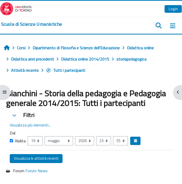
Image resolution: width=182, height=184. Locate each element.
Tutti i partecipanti (65, 70)
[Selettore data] (135, 140)
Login (173, 9)
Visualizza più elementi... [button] (30, 125)
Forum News (36, 171)
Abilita (18, 141)
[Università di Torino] (16, 8)
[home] (31, 24)
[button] (14, 115)
